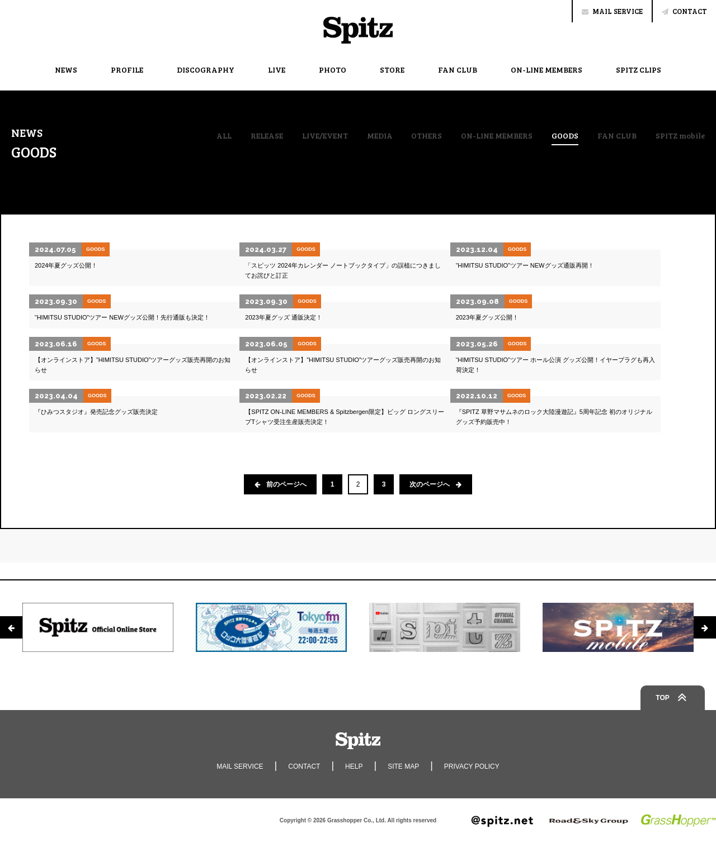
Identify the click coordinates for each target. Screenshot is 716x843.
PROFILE (127, 69)
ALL (224, 136)
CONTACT (684, 11)
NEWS (66, 69)
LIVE (276, 69)
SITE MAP (403, 766)
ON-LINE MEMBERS (546, 69)
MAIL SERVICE (612, 11)
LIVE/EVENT (325, 136)
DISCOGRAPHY (205, 69)
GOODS (565, 136)
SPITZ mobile (680, 136)
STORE (392, 69)
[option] (98, 627)
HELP (353, 766)
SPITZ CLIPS (638, 69)
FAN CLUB (457, 69)
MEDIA (380, 136)
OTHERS (426, 136)
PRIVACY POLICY (472, 766)
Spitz (358, 30)
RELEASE (267, 136)
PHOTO (332, 69)
